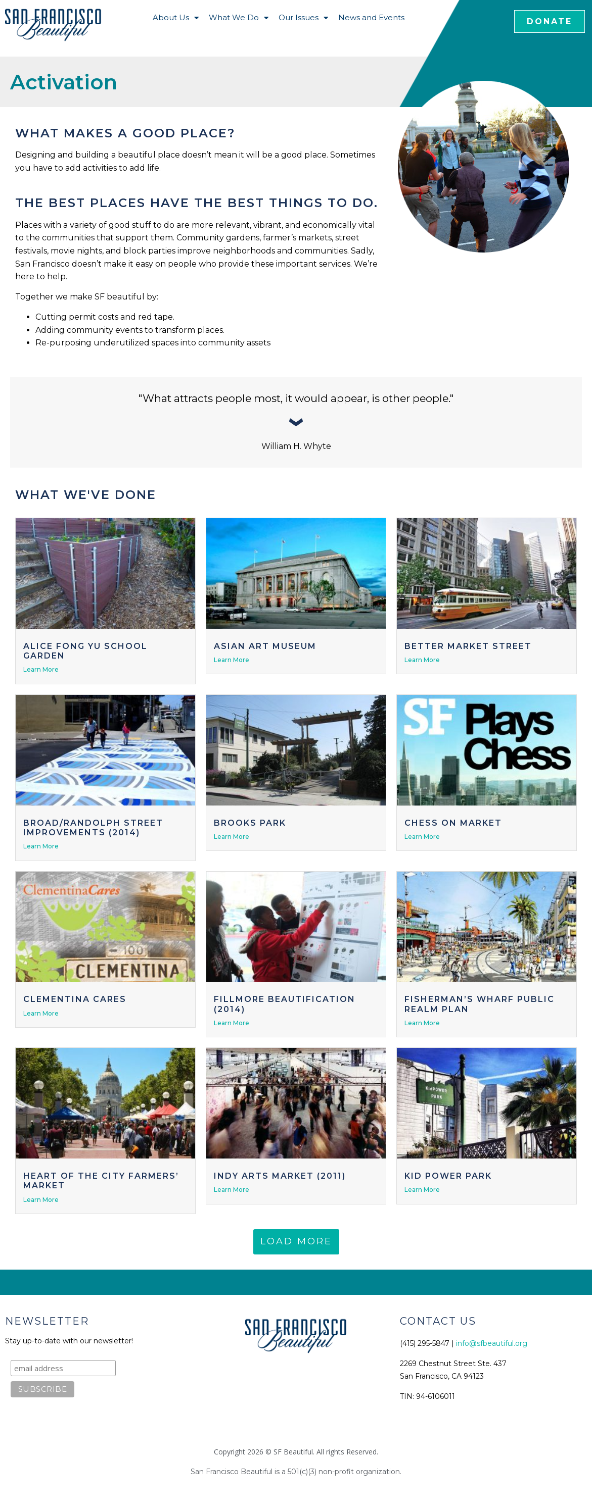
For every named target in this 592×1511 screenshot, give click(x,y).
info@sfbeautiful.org (491, 1343)
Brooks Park (250, 823)
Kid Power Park (448, 1176)
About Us (176, 18)
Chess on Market (453, 823)
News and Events (371, 17)
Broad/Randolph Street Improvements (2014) (93, 827)
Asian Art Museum (265, 646)
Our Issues (303, 18)
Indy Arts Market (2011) (280, 1176)
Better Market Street (468, 646)
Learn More (41, 669)
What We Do (238, 18)
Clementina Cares (74, 999)
